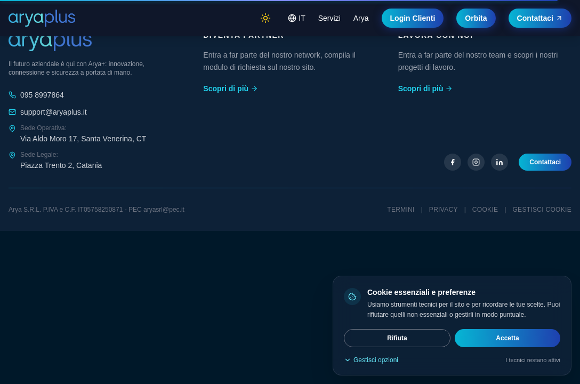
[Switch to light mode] (265, 18)
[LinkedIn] (499, 162)
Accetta (507, 338)
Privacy (443, 209)
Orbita (476, 18)
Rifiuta (397, 338)
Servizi (329, 18)
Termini (400, 209)
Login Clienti (413, 18)
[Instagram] (476, 162)
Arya (361, 18)
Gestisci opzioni (371, 360)
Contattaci (540, 18)
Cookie (485, 209)
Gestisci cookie (541, 209)
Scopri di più (230, 88)
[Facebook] (452, 162)
